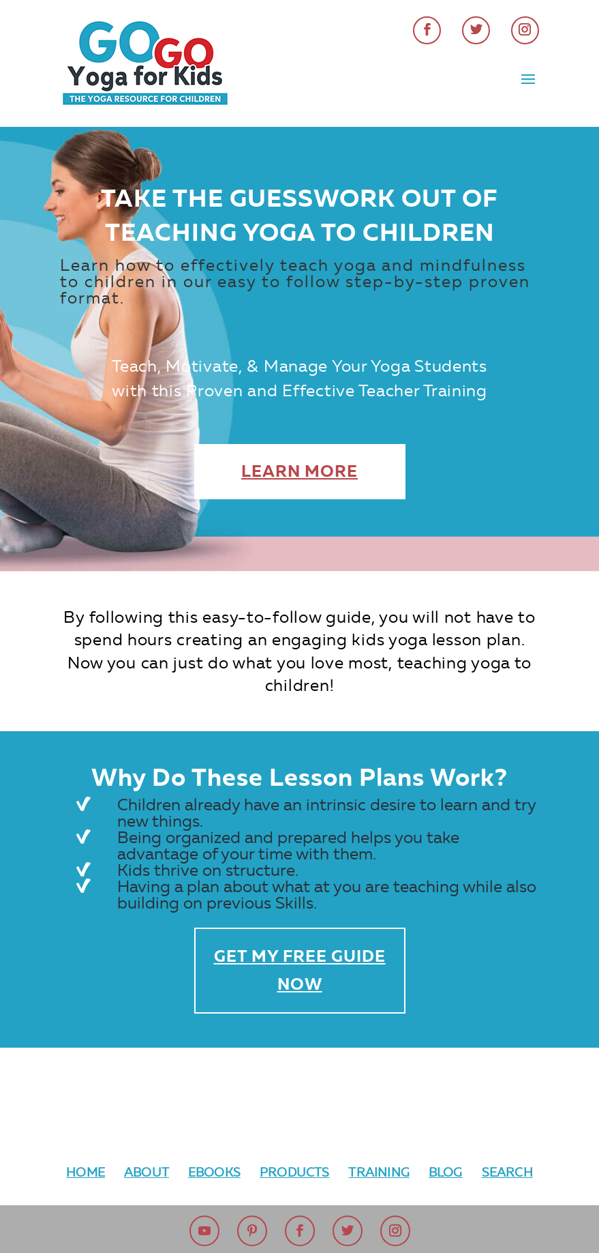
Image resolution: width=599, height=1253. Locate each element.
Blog (446, 1172)
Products (294, 1172)
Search (507, 1172)
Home (85, 1172)
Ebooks (214, 1172)
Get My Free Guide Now (300, 970)
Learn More (299, 471)
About (146, 1172)
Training (378, 1172)
